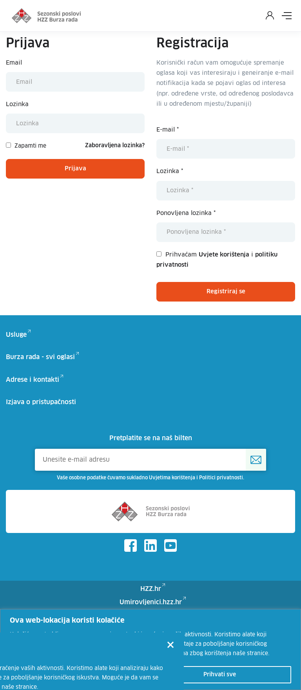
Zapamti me (26, 146)
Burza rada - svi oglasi (40, 357)
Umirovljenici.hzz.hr (151, 602)
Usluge (16, 335)
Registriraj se (226, 291)
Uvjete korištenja (224, 255)
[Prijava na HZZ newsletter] (256, 460)
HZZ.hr (150, 589)
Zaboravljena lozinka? (115, 145)
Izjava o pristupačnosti (41, 402)
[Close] (170, 646)
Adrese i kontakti (32, 380)
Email (14, 63)
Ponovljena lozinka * (186, 213)
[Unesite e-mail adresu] (150, 460)
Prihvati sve (219, 674)
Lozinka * (169, 171)
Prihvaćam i (216, 259)
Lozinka (17, 104)
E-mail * (167, 130)
